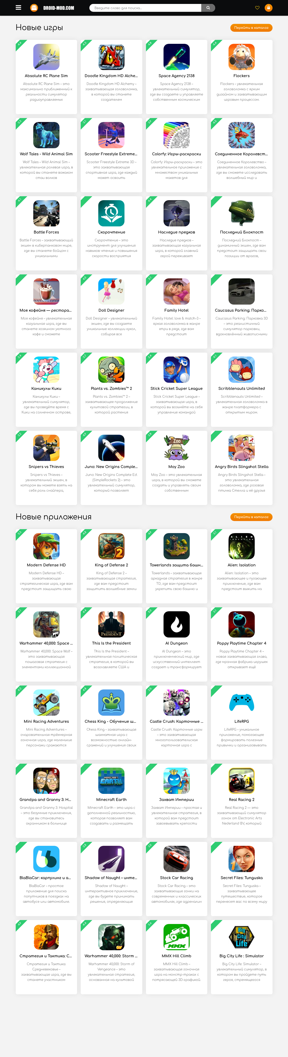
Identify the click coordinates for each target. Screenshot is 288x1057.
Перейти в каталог (251, 28)
